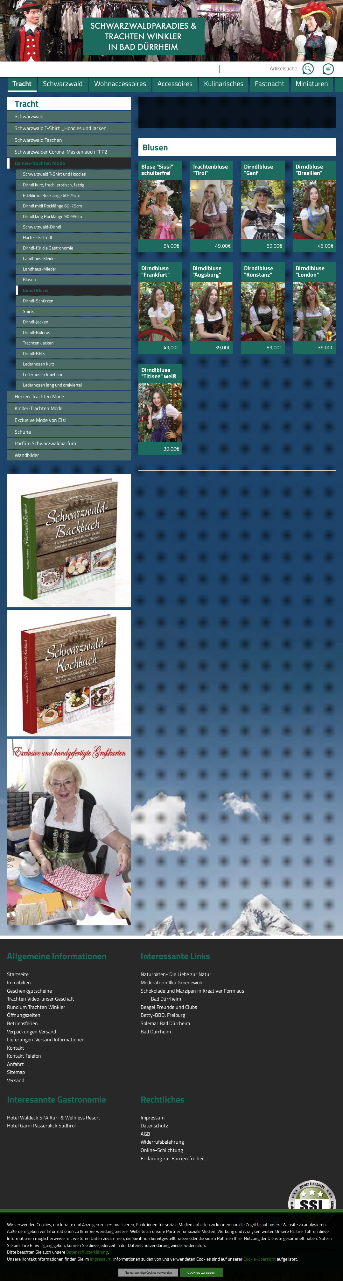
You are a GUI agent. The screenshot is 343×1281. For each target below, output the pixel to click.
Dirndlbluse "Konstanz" (258, 272)
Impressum (100, 1259)
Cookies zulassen (201, 1272)
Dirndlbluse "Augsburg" (206, 272)
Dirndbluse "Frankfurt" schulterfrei (156, 272)
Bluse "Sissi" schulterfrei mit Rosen (157, 170)
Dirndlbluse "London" (310, 272)
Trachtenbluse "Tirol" (210, 170)
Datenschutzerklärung (87, 1252)
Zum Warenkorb (328, 65)
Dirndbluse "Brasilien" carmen (309, 170)
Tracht (26, 103)
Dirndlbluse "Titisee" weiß (158, 373)
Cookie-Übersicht (259, 1259)
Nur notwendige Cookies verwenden (148, 1272)
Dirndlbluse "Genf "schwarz (258, 170)
